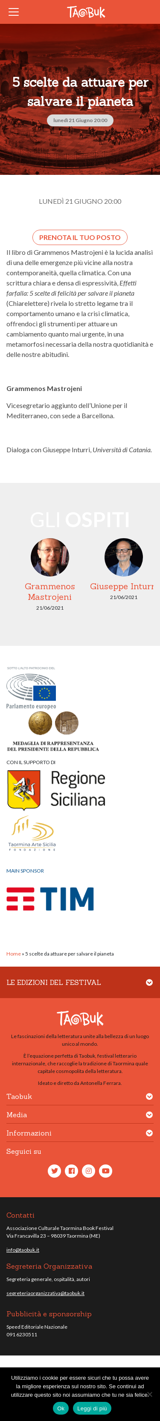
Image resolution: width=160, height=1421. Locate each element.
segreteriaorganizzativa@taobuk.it (45, 1293)
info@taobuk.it (22, 1250)
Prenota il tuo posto (80, 237)
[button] (149, 987)
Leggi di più (92, 1408)
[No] (149, 1394)
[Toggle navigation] (16, 11)
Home (13, 953)
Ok (60, 1408)
